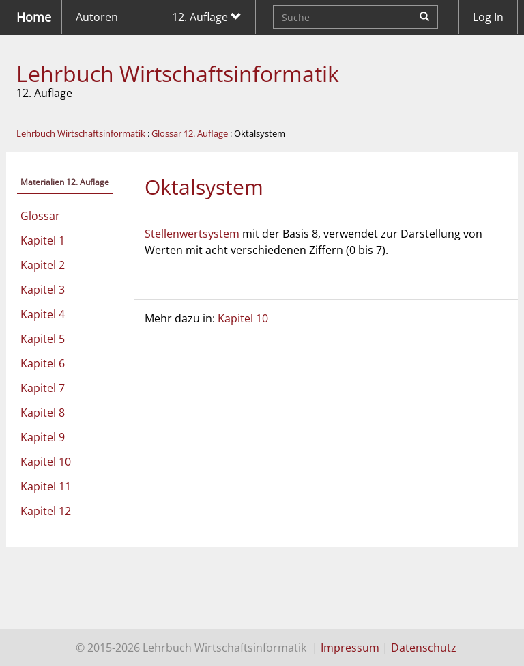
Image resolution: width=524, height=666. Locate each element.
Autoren (97, 17)
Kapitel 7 (42, 388)
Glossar (40, 215)
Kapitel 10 (45, 461)
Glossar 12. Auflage (189, 133)
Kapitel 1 (42, 240)
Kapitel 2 (42, 265)
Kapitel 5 (42, 338)
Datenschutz (423, 647)
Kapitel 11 (45, 486)
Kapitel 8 (42, 412)
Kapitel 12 (45, 510)
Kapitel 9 (42, 437)
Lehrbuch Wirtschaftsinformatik (177, 73)
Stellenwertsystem (192, 233)
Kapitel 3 (42, 289)
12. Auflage (207, 17)
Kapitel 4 (42, 314)
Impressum (350, 647)
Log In (488, 17)
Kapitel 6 (42, 363)
